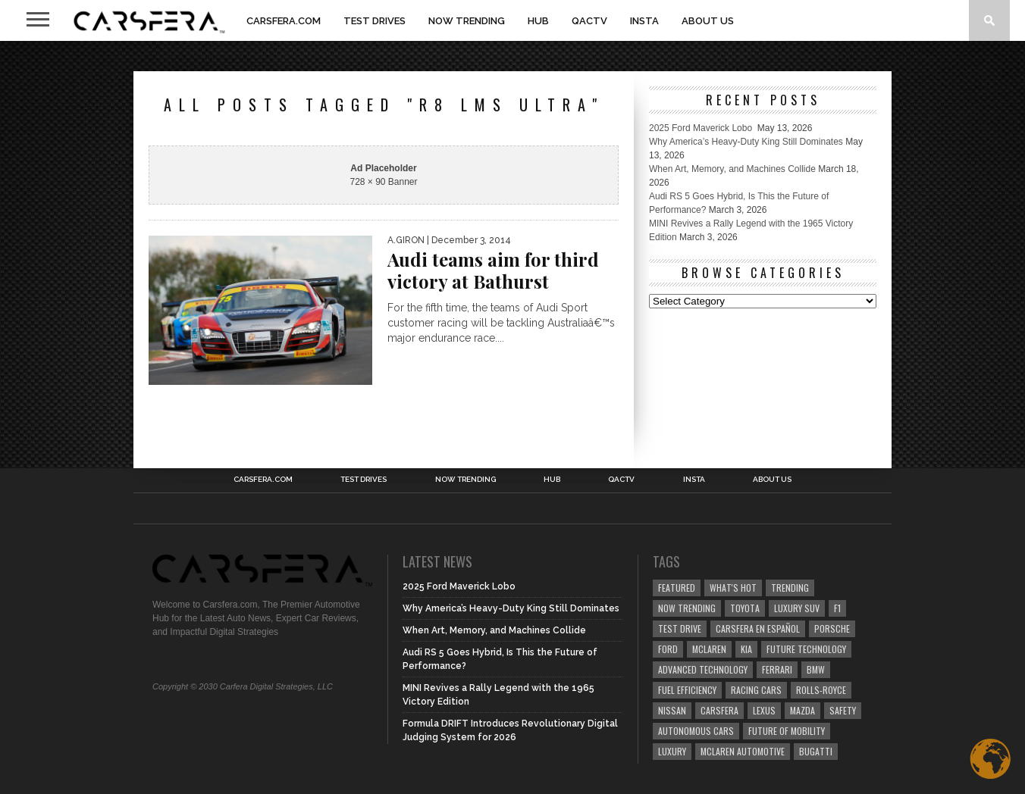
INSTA (644, 21)
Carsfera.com (283, 21)
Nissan (672, 710)
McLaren (709, 648)
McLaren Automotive (743, 751)
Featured (676, 587)
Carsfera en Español (758, 628)
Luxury (672, 751)
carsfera (719, 710)
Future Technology (806, 648)
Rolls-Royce (821, 689)
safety (842, 710)
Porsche (832, 628)
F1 (837, 608)
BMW (816, 669)
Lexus (764, 710)
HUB (538, 21)
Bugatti (815, 751)
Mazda (802, 710)
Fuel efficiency (687, 689)
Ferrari (777, 669)
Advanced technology (703, 669)
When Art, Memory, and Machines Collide (732, 169)
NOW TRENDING (466, 21)
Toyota (745, 608)
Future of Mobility (786, 730)
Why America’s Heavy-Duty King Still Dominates (746, 141)
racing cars (756, 689)
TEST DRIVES (374, 21)
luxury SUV (797, 608)
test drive (679, 628)
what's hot (733, 587)
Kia (746, 648)
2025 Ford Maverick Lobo (701, 128)
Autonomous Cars (696, 730)
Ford (668, 648)
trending (790, 587)
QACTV (589, 21)
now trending (687, 608)
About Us (708, 21)
